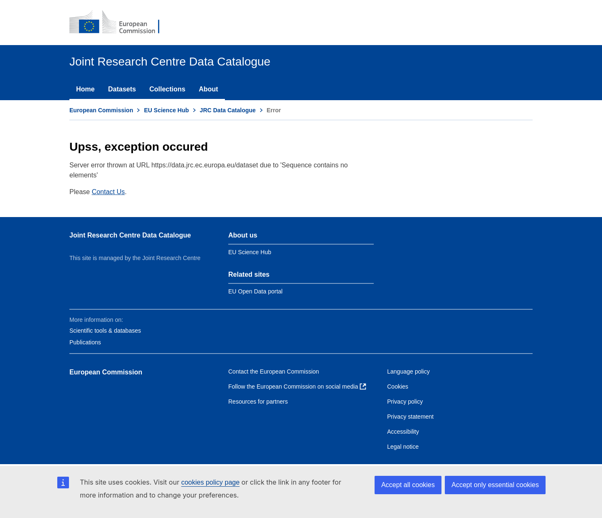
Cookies (397, 386)
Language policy (408, 371)
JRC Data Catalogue (228, 110)
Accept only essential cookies (495, 484)
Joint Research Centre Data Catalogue (130, 235)
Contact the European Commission (273, 371)
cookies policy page (210, 482)
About (208, 89)
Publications (85, 342)
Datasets (122, 89)
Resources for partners (258, 401)
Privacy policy (405, 401)
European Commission (101, 110)
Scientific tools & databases (105, 330)
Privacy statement (410, 416)
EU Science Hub (166, 110)
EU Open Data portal (255, 291)
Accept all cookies (408, 484)
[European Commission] (120, 22)
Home (85, 89)
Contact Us (108, 191)
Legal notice (403, 446)
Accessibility (403, 431)
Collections (167, 89)
